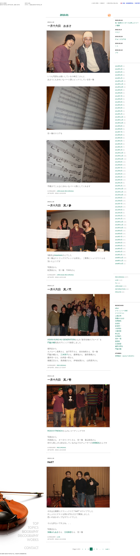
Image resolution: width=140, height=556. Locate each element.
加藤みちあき (53, 532)
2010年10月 (119, 228)
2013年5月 (118, 138)
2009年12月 (119, 257)
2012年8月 (118, 165)
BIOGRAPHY (19, 531)
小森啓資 (118, 331)
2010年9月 (118, 231)
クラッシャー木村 (121, 311)
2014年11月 (119, 84)
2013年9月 (118, 126)
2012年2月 (118, 183)
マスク (117, 32)
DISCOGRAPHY (19, 536)
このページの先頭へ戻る (106, 193)
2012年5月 (118, 174)
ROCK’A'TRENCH (55, 431)
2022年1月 (118, 69)
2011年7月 (118, 204)
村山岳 (117, 333)
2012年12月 (119, 153)
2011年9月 (118, 198)
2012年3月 (118, 180)
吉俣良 (117, 323)
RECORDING (69, 191)
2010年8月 (118, 233)
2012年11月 (119, 156)
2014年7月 (118, 96)
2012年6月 (118, 171)
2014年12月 (119, 81)
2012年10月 (119, 159)
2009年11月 (119, 260)
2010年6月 (118, 240)
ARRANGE (60, 191)
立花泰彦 (68, 532)
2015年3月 (118, 72)
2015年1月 (118, 78)
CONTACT (19, 548)
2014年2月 (118, 111)
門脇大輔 (51, 342)
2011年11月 (119, 192)
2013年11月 (119, 120)
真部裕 (117, 341)
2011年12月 (119, 189)
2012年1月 (118, 186)
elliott (117, 308)
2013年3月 (118, 144)
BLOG (19, 544)
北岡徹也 (118, 321)
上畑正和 (118, 316)
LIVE (58, 537)
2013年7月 (118, 132)
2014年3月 (118, 108)
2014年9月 (118, 90)
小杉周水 (118, 328)
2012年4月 (118, 177)
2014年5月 (118, 102)
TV (116, 283)
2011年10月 (119, 195)
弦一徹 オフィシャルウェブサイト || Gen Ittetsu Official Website (19, 161)
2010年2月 (118, 251)
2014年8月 (118, 93)
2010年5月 (118, 243)
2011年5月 (118, 210)
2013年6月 (118, 135)
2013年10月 (119, 123)
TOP (19, 523)
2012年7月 (118, 168)
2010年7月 (118, 236)
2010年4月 (118, 245)
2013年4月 (118, 141)
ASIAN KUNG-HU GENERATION (61, 340)
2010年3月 (118, 248)
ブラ (116, 53)
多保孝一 (118, 326)
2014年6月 (118, 99)
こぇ (116, 46)
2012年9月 (118, 162)
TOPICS (19, 527)
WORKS (19, 540)
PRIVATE (118, 292)
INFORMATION (120, 289)
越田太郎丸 (119, 346)
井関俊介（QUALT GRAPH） (125, 356)
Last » (107, 549)
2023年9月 (118, 66)
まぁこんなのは (120, 39)
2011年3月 (118, 213)
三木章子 (64, 355)
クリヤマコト (119, 313)
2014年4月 (118, 105)
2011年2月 (118, 216)
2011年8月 (118, 201)
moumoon (58, 255)
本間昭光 (96, 443)
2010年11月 (119, 225)
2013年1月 (118, 150)
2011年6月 (118, 207)
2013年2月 (118, 147)
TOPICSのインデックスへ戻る (51, 549)
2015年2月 (118, 75)
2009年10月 (119, 263)
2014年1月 (118, 114)
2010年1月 (118, 255)
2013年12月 (119, 117)
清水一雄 (118, 338)
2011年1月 (118, 218)
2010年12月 (119, 222)
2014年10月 (119, 87)
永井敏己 (118, 336)
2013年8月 (118, 129)
